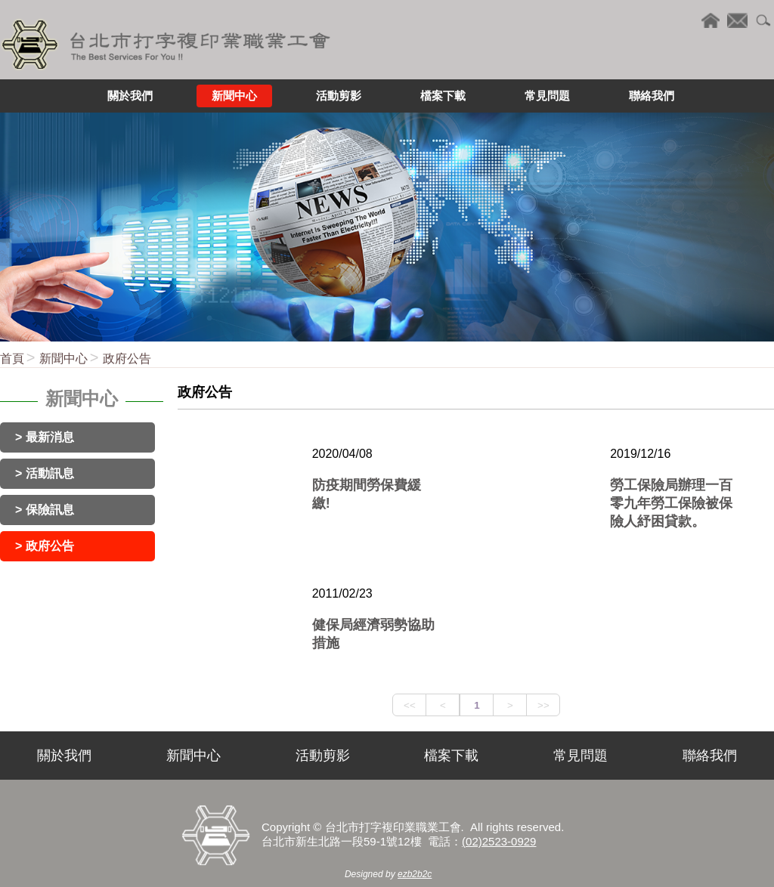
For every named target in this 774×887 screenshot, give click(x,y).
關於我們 (64, 755)
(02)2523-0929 (499, 841)
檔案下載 (451, 755)
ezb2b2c (415, 874)
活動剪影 (323, 755)
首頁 (12, 358)
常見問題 (580, 755)
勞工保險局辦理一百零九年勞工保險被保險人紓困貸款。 (671, 503)
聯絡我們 (710, 755)
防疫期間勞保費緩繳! (366, 494)
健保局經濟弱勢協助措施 (373, 634)
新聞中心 (63, 358)
